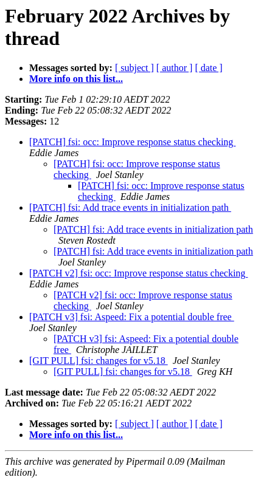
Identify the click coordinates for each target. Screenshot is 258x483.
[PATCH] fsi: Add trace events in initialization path (130, 207)
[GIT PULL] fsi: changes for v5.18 (98, 360)
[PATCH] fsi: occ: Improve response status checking (132, 142)
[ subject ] (134, 68)
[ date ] (208, 68)
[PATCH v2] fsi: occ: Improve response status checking (138, 273)
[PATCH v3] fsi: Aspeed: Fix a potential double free (131, 317)
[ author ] (174, 68)
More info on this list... (76, 79)
